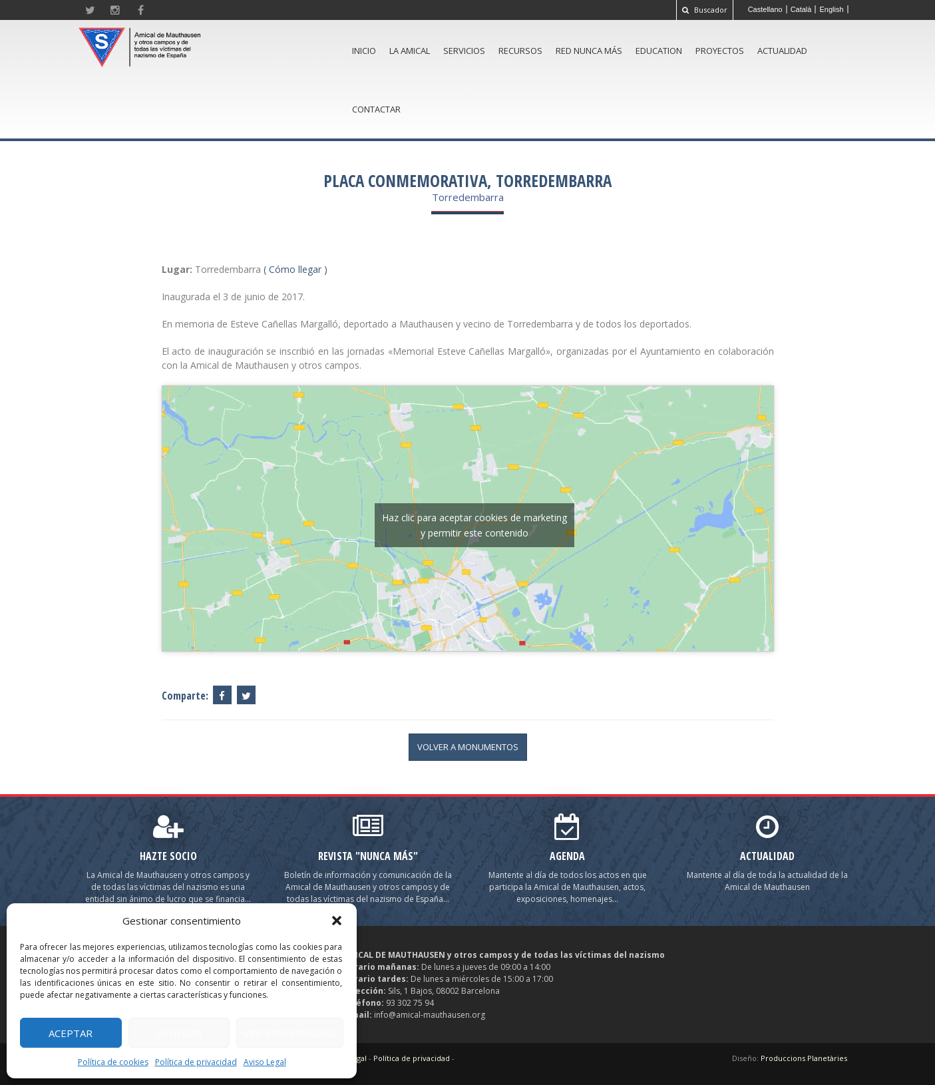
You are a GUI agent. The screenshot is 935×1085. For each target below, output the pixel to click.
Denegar (179, 1033)
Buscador (704, 10)
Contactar (376, 109)
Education (659, 51)
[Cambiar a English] (831, 9)
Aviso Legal (265, 1062)
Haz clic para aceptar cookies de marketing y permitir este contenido (474, 525)
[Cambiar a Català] (801, 9)
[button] (336, 920)
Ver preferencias (290, 1033)
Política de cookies (113, 1062)
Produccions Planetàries (804, 1058)
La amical (409, 51)
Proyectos (719, 51)
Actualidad (782, 51)
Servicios (464, 51)
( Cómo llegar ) (295, 269)
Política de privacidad (196, 1062)
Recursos (520, 51)
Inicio (364, 51)
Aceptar (71, 1033)
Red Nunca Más (589, 51)
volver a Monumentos (467, 747)
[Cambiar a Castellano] (766, 9)
